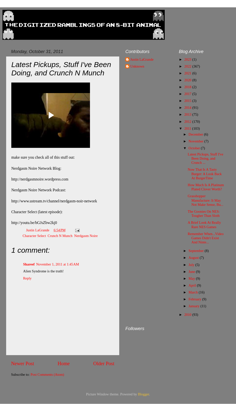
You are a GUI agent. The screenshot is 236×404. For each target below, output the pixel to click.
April (193, 285)
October (195, 148)
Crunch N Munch (60, 236)
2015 (188, 101)
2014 (188, 108)
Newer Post (22, 363)
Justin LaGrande (142, 59)
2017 (188, 94)
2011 (188, 128)
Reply (27, 278)
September (197, 251)
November (196, 141)
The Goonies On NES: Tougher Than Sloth (204, 213)
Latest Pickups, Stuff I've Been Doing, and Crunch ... (205, 158)
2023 (188, 59)
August (194, 258)
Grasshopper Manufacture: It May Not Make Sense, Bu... (205, 200)
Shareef (29, 264)
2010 (188, 315)
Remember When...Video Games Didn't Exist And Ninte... (205, 238)
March (194, 292)
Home (64, 363)
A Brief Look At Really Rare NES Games (204, 225)
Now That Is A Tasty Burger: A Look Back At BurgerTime (204, 173)
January (194, 306)
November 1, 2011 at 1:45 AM (57, 264)
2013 (188, 114)
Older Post (103, 363)
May (192, 278)
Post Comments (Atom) (47, 374)
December (196, 134)
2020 (188, 80)
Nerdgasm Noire (86, 236)
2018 (188, 87)
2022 (188, 66)
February (195, 299)
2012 (188, 122)
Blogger (143, 394)
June (192, 272)
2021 (188, 73)
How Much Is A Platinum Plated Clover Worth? (206, 187)
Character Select (34, 236)
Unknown (137, 66)
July (192, 265)
